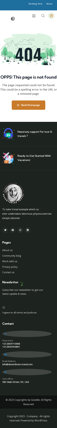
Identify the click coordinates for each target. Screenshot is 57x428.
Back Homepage (28, 105)
